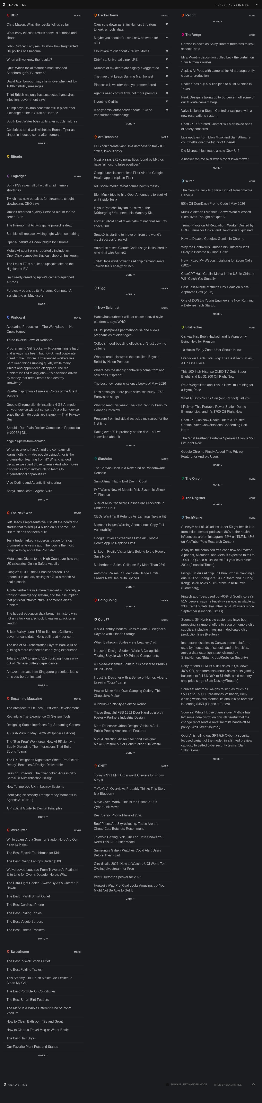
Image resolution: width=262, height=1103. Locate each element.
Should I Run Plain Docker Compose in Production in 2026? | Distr (43, 430)
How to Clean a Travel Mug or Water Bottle (38, 1030)
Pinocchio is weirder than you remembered (125, 85)
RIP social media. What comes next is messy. (127, 186)
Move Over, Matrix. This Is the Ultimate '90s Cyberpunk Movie (125, 804)
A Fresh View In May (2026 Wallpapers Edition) (41, 733)
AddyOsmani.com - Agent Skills (29, 491)
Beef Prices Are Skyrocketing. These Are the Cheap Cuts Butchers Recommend (126, 826)
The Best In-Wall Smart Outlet (28, 896)
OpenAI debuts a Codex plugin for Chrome (37, 242)
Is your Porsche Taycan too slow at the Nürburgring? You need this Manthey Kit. (123, 210)
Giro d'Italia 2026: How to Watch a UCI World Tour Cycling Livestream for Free (130, 866)
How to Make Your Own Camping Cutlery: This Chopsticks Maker (127, 693)
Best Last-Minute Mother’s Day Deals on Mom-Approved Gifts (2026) (215, 289)
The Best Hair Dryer (21, 1038)
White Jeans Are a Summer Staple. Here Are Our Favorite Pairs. (42, 842)
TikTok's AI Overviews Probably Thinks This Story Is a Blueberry (130, 791)
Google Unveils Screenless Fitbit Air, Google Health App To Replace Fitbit (126, 540)
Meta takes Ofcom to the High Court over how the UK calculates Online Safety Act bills (42, 561)
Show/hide (70, 16)
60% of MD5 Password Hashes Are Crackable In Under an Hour (129, 505)
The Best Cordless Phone (25, 904)
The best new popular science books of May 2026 (130, 383)
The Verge (191, 35)
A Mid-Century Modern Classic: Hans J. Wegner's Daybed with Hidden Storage (130, 631)
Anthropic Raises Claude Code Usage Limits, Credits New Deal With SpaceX (126, 576)
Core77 (101, 619)
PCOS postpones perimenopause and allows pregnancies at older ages (126, 332)
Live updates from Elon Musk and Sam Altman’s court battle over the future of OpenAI (216, 140)
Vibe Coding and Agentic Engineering (34, 482)
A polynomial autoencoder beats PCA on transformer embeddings (123, 112)
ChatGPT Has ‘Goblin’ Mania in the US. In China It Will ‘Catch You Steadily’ (217, 276)
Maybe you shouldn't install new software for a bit (126, 40)
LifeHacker (191, 327)
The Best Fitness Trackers (26, 930)
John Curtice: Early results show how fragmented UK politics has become (42, 49)
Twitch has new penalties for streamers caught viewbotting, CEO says (40, 201)
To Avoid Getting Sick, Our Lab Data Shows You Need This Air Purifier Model (128, 839)
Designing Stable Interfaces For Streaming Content (44, 725)
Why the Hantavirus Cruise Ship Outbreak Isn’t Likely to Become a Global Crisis (215, 249)
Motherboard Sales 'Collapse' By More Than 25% (129, 565)
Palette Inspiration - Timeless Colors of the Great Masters (42, 394)
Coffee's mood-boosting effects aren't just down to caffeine (130, 346)
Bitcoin (14, 156)
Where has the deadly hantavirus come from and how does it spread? (129, 372)
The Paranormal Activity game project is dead (39, 225)
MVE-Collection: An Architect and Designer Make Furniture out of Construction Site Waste (127, 741)
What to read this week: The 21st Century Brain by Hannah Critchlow (130, 407)
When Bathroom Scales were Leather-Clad (125, 642)
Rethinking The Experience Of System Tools (38, 716)
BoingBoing (105, 600)
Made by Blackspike (228, 1084)
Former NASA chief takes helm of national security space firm (130, 223)
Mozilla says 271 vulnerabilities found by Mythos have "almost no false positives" (129, 162)
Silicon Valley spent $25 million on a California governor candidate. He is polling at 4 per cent (40, 634)
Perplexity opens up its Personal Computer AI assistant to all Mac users (39, 293)
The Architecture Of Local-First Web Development (43, 708)
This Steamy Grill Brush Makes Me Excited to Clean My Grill (39, 980)
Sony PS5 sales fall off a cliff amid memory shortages (38, 188)
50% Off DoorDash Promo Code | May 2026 (213, 203)
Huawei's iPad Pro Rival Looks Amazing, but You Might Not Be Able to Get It (129, 888)
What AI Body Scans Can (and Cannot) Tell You (215, 398)
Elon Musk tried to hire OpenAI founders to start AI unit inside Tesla (130, 197)
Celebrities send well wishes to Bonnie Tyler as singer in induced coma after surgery (41, 132)
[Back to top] (253, 1085)
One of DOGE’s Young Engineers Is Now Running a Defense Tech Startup (217, 303)
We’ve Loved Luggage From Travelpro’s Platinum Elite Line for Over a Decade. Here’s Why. (42, 872)
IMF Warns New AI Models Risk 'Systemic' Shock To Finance (129, 492)
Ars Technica (106, 137)
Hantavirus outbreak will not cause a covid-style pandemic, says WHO (128, 319)
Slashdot (103, 459)
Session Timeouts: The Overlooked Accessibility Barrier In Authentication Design (41, 776)
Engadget (16, 176)
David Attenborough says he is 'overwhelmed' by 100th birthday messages (42, 84)
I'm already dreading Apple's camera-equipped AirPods (40, 279)
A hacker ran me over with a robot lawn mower (214, 159)
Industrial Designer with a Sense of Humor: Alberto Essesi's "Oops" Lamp (130, 680)
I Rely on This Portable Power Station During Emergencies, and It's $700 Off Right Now (213, 409)
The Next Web (19, 513)
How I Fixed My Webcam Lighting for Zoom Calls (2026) (216, 263)
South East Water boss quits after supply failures (42, 121)
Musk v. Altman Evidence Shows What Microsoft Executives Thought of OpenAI (216, 214)
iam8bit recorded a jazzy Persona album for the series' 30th (41, 214)
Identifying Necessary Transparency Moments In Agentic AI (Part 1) (42, 797)
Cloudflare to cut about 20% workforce (121, 51)
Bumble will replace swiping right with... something (43, 233)
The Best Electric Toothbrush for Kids (33, 853)
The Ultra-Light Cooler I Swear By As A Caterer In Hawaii (42, 885)
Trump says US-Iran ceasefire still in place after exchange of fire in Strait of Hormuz (41, 110)
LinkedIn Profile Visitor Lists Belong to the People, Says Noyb (130, 554)
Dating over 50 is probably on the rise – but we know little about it (127, 434)
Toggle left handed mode (186, 1084)
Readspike (14, 4)
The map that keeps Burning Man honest (123, 76)
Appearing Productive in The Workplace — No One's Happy (40, 329)
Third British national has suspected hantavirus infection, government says (41, 97)
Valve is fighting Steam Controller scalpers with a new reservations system (216, 113)
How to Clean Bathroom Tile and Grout (35, 1021)
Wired (187, 181)
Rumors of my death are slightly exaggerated (126, 68)
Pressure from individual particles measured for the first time (131, 421)
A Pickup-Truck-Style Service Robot (120, 704)
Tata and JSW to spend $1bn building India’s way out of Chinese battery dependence (42, 661)
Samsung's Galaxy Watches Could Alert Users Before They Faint (127, 853)
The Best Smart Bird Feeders (28, 999)
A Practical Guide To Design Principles (34, 808)
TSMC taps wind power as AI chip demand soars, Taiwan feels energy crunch (130, 263)
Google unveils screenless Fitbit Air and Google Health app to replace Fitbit (128, 175)
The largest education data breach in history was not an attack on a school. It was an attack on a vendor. (42, 618)
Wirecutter (17, 830)
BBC (12, 15)
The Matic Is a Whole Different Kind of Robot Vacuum (39, 1010)
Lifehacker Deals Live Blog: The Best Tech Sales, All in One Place (217, 361)
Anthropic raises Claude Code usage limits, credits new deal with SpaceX (130, 250)
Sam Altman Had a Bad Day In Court (120, 481)
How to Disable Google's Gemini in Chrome (212, 238)
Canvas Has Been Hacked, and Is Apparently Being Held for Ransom (214, 339)
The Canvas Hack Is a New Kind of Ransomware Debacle (129, 470)
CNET (100, 766)
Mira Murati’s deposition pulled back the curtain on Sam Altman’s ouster (217, 60)
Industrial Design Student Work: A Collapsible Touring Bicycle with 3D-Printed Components (127, 653)
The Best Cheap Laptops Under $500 (34, 861)
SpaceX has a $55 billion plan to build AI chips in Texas (216, 86)
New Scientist (106, 307)
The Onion (191, 478)
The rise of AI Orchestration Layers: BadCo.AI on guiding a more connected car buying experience (42, 647)
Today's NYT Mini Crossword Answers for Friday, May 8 (129, 778)
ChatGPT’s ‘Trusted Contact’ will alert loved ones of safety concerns (216, 126)
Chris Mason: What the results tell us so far (38, 24)
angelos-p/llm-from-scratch (26, 441)
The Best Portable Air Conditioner (31, 991)
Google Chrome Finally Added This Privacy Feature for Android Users (212, 454)
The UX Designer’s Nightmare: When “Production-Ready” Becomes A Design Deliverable (43, 762)
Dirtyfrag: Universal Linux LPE (116, 59)
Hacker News (106, 15)
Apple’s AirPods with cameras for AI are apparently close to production (218, 73)
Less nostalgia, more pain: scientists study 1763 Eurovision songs (129, 394)
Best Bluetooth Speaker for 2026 (117, 877)
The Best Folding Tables (24, 913)
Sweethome (18, 951)
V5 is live (232, 5)
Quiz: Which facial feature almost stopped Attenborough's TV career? (37, 70)
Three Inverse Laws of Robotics (30, 340)
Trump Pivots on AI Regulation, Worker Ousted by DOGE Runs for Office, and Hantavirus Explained (217, 228)
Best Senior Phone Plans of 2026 (118, 815)
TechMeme (191, 517)
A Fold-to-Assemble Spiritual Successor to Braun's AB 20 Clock (130, 666)
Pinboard (16, 317)
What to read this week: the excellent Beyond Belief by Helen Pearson (126, 359)
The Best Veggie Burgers (25, 921)
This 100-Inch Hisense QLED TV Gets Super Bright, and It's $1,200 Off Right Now (213, 374)
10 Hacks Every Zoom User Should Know (211, 350)
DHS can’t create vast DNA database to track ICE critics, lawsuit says (130, 148)
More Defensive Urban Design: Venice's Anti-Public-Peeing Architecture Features (126, 728)
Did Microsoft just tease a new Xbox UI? (210, 150)
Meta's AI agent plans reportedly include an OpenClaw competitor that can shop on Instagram (43, 253)
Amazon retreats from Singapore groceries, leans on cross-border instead (42, 674)
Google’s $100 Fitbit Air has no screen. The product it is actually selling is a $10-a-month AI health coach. (41, 577)
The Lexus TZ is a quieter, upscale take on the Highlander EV (40, 266)
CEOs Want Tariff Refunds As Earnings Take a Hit (130, 516)
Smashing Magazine (24, 698)
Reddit (188, 15)
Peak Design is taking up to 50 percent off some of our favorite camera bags (217, 100)
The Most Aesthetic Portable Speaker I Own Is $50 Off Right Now (217, 441)
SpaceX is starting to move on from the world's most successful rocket (127, 237)
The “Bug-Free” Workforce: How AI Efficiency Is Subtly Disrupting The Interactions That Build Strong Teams (41, 746)
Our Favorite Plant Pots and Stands (32, 1046)
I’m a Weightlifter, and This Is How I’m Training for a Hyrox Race (217, 387)
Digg (99, 288)
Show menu (257, 4)
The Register (193, 498)
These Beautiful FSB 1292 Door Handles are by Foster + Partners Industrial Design (128, 715)
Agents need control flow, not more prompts (125, 93)
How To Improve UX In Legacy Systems (35, 786)
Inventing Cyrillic (106, 101)
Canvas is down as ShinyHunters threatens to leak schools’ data (125, 27)
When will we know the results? (29, 59)
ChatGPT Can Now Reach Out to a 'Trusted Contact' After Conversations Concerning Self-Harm (214, 425)
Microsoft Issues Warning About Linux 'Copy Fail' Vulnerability (129, 527)
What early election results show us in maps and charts (42, 35)
